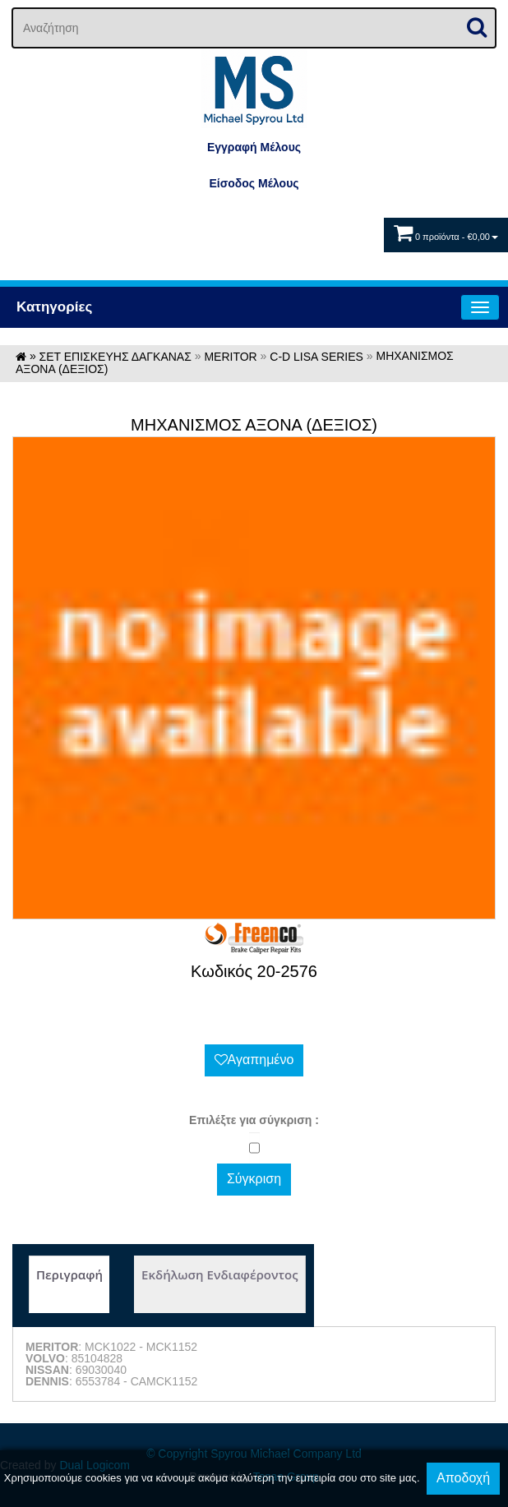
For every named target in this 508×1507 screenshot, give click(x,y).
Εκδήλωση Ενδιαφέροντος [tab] (219, 1274)
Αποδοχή (463, 1478)
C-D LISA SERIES (316, 356)
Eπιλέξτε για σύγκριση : (254, 1120)
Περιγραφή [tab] (69, 1274)
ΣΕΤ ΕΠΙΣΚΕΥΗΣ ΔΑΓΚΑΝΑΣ (115, 356)
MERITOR (230, 356)
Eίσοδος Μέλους (253, 183)
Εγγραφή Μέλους (254, 147)
